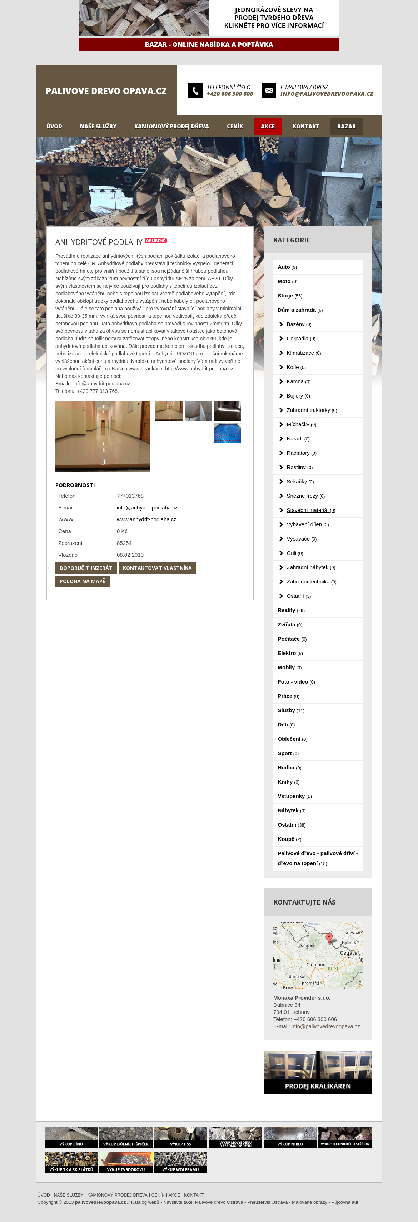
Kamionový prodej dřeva (171, 126)
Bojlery (298, 396)
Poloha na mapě (82, 581)
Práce (288, 696)
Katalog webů (145, 1202)
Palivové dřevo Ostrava (219, 1202)
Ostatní (299, 596)
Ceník (235, 126)
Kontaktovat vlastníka (157, 568)
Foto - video (296, 682)
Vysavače (302, 539)
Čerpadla (301, 338)
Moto (288, 281)
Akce (268, 126)
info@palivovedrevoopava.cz (326, 94)
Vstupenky (295, 796)
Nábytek (292, 810)
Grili (295, 553)
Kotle (296, 367)
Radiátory (302, 453)
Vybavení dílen (308, 524)
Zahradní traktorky (312, 410)
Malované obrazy (309, 1202)
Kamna (299, 381)
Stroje (290, 295)
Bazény (299, 324)
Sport (288, 753)
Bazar (346, 126)
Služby (291, 710)
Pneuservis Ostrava (267, 1202)
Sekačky (300, 481)
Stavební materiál (311, 510)
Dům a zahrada (300, 310)
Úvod (54, 126)
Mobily (290, 667)
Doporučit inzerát (86, 568)
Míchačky (302, 424)
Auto (287, 267)
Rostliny (300, 467)
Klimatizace (304, 353)
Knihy (289, 782)
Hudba (290, 767)
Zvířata (290, 624)
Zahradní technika (312, 581)
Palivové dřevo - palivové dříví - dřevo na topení (318, 858)
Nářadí (298, 438)
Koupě (290, 839)
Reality (291, 610)
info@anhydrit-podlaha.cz (147, 507)
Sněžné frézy (306, 496)
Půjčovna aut (345, 1202)
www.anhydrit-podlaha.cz (146, 519)
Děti (286, 724)
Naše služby (98, 126)
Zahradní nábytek (311, 567)
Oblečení (293, 739)
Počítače (292, 639)
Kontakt (306, 126)
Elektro (290, 653)
